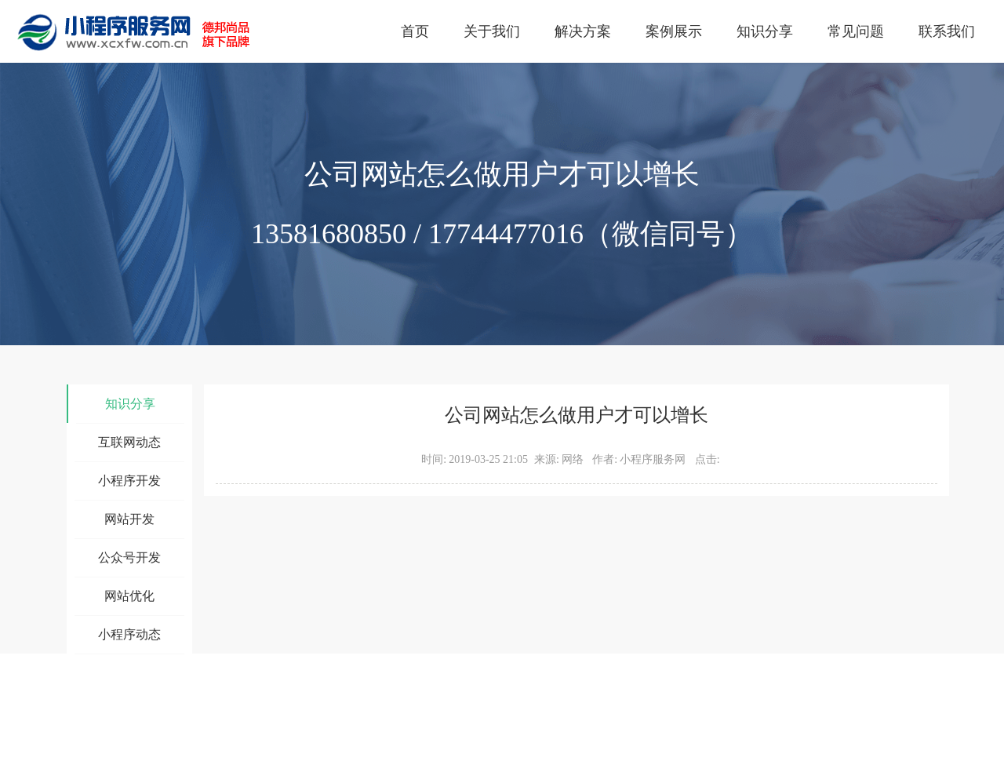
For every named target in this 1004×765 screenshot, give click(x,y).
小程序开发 (129, 480)
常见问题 (856, 31)
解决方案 (583, 31)
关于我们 (492, 31)
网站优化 (129, 596)
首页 (415, 31)
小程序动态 (129, 634)
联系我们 (947, 31)
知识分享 (765, 31)
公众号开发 (129, 557)
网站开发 (129, 519)
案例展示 (674, 31)
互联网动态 (129, 442)
